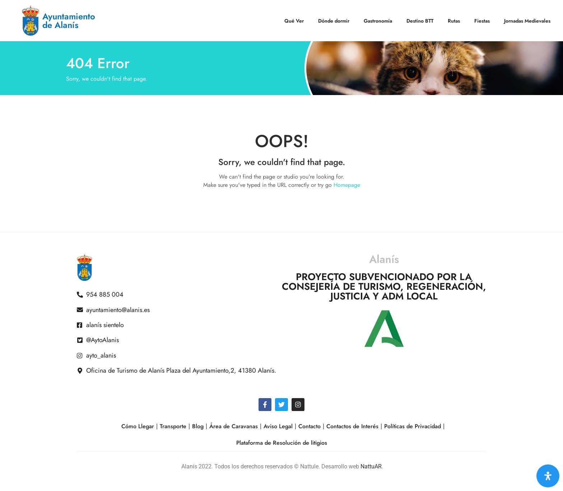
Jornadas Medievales (527, 20)
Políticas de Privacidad (412, 426)
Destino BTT (419, 20)
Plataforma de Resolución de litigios (281, 443)
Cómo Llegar (137, 426)
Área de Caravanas (233, 426)
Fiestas (482, 20)
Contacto (309, 426)
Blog (198, 426)
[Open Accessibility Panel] (547, 475)
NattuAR (371, 466)
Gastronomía (378, 20)
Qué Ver (294, 20)
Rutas (454, 20)
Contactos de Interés (352, 426)
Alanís (384, 259)
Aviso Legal (278, 426)
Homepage (347, 185)
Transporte (173, 426)
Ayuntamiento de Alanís (68, 20)
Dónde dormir (333, 20)
